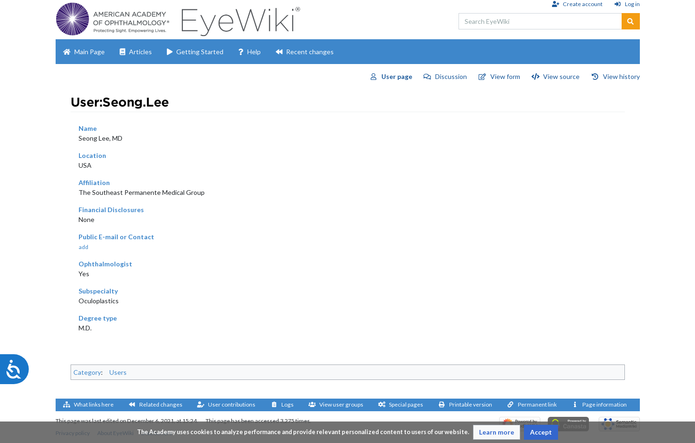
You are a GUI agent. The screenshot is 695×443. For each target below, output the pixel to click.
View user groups (341, 404)
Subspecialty (98, 291)
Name (88, 128)
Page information (604, 404)
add (83, 246)
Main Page (89, 52)
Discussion (451, 76)
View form (505, 76)
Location (92, 155)
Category (87, 372)
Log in (632, 3)
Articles (140, 52)
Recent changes (310, 52)
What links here (94, 404)
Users (118, 372)
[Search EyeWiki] (540, 21)
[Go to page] (631, 21)
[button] (496, 432)
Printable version (470, 404)
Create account (582, 3)
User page (396, 76)
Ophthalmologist (105, 264)
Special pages (406, 404)
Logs (287, 404)
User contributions (231, 404)
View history (621, 76)
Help (254, 52)
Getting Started (199, 52)
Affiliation (94, 182)
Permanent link (537, 404)
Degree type (98, 318)
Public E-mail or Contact (116, 237)
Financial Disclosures (111, 210)
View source (561, 76)
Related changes (160, 404)
